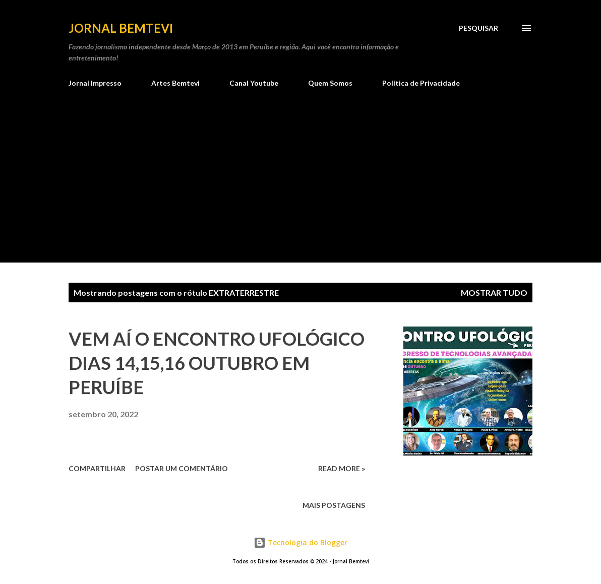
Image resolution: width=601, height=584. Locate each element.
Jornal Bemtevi (121, 28)
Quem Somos (330, 83)
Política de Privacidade (421, 83)
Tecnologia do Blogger (300, 542)
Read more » (341, 468)
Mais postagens (334, 505)
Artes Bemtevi (175, 83)
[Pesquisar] (478, 28)
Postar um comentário (181, 468)
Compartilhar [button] (97, 468)
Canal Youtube (253, 83)
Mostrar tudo (494, 292)
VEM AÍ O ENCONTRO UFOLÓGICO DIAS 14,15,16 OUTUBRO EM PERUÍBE (217, 363)
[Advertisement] (300, 186)
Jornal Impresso (95, 83)
